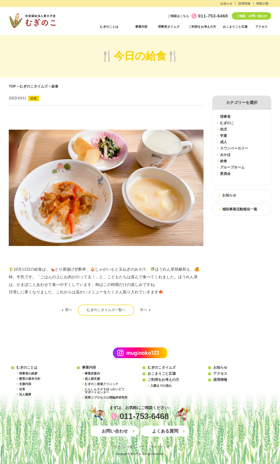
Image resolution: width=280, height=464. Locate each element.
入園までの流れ (161, 385)
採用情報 (244, 3)
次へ (143, 309)
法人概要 (25, 394)
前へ (68, 309)
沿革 (22, 389)
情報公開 (262, 3)
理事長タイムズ (168, 26)
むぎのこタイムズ (34, 86)
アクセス (261, 26)
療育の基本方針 (29, 378)
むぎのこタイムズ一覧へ (106, 310)
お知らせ (226, 3)
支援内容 (25, 384)
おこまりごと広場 (235, 26)
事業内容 (141, 26)
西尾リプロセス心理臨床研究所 (106, 397)
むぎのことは (109, 26)
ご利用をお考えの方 (202, 26)
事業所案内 (92, 373)
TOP (12, 86)
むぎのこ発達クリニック (101, 384)
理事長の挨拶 (28, 373)
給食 (54, 86)
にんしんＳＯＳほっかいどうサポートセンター (104, 390)
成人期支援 (92, 378)
